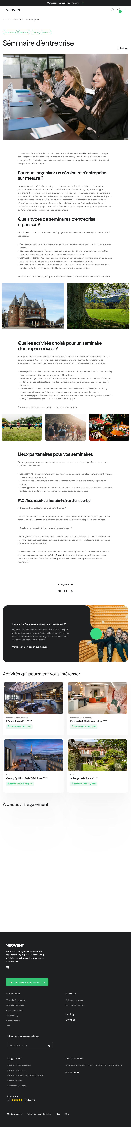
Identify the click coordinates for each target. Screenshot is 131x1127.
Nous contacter (74, 1058)
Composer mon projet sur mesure (29, 647)
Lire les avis (29, 1100)
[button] (59, 591)
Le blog (70, 1014)
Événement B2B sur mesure (17, 718)
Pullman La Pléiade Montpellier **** (88, 721)
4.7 (8, 1100)
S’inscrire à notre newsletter (23, 1036)
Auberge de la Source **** (84, 778)
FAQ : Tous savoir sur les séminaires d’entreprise (54, 500)
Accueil (6, 19)
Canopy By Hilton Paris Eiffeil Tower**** (26, 778)
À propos (71, 993)
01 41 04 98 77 (72, 1072)
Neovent (87, 153)
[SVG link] (17, 1100)
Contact (70, 1019)
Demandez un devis (48, 558)
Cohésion (14, 19)
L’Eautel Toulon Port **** (19, 721)
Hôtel (8, 775)
